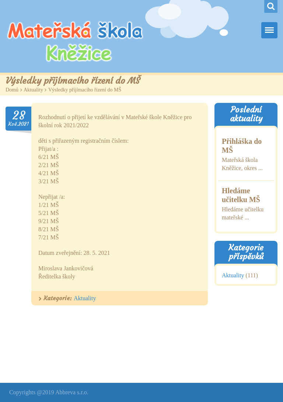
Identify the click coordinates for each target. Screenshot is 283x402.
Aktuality (33, 90)
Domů (12, 90)
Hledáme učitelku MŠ (241, 195)
